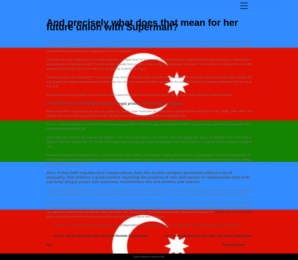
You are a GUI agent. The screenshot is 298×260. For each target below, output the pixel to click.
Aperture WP (157, 256)
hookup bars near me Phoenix (233, 212)
